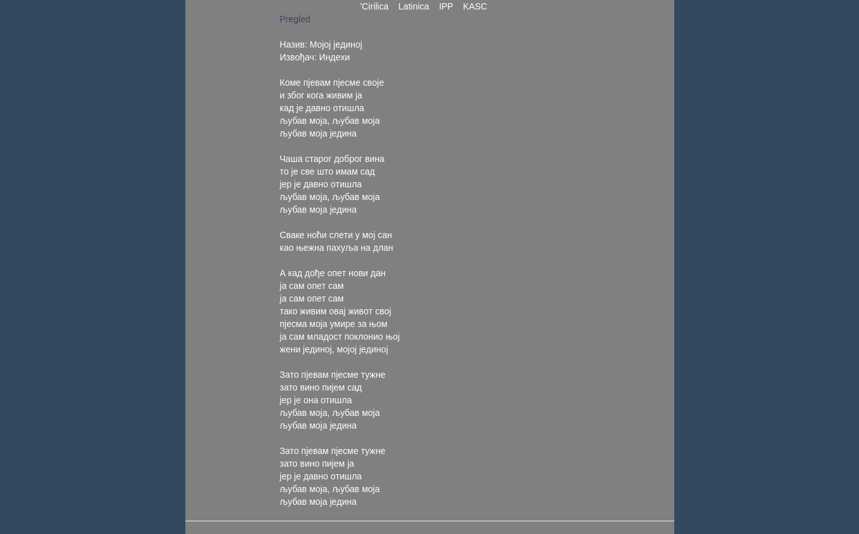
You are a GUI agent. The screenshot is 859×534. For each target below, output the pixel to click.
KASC (475, 6)
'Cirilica (375, 6)
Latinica (414, 6)
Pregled (295, 19)
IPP (446, 6)
